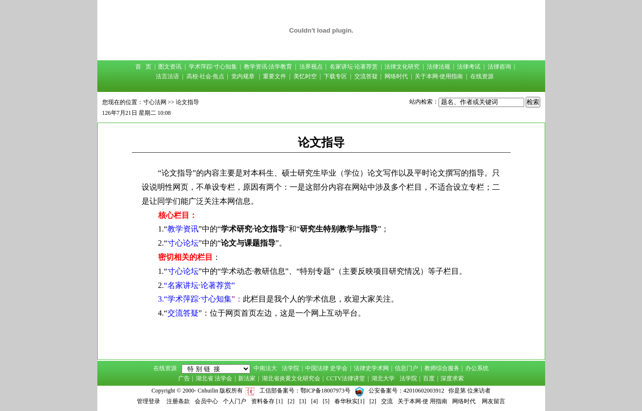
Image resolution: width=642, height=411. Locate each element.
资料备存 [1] (267, 401)
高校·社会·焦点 (205, 76)
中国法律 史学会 (326, 368)
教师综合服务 (441, 368)
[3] (302, 401)
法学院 (290, 368)
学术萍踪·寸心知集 (213, 66)
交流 (387, 401)
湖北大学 (383, 378)
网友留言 (493, 401)
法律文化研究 (402, 66)
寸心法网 (154, 102)
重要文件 (274, 76)
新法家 (247, 378)
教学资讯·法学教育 (268, 66)
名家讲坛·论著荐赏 (354, 66)
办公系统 (477, 368)
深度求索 (452, 378)
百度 (429, 378)
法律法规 (438, 66)
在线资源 (482, 76)
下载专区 (335, 76)
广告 (184, 378)
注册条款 (178, 401)
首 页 (143, 66)
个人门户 (234, 401)
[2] (291, 401)
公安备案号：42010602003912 (406, 390)
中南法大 (265, 368)
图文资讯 (170, 66)
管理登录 (148, 401)
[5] (326, 401)
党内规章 (243, 76)
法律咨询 (499, 66)
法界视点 (311, 66)
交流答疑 (366, 76)
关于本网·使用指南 (439, 76)
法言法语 (167, 76)
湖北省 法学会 (214, 378)
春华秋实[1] (349, 401)
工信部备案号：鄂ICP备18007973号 (304, 390)
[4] (314, 401)
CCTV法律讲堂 (345, 378)
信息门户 (406, 368)
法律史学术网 (371, 368)
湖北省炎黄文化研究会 (291, 378)
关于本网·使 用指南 (422, 401)
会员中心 (206, 401)
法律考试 (468, 66)
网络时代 (396, 76)
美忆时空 (305, 76)
